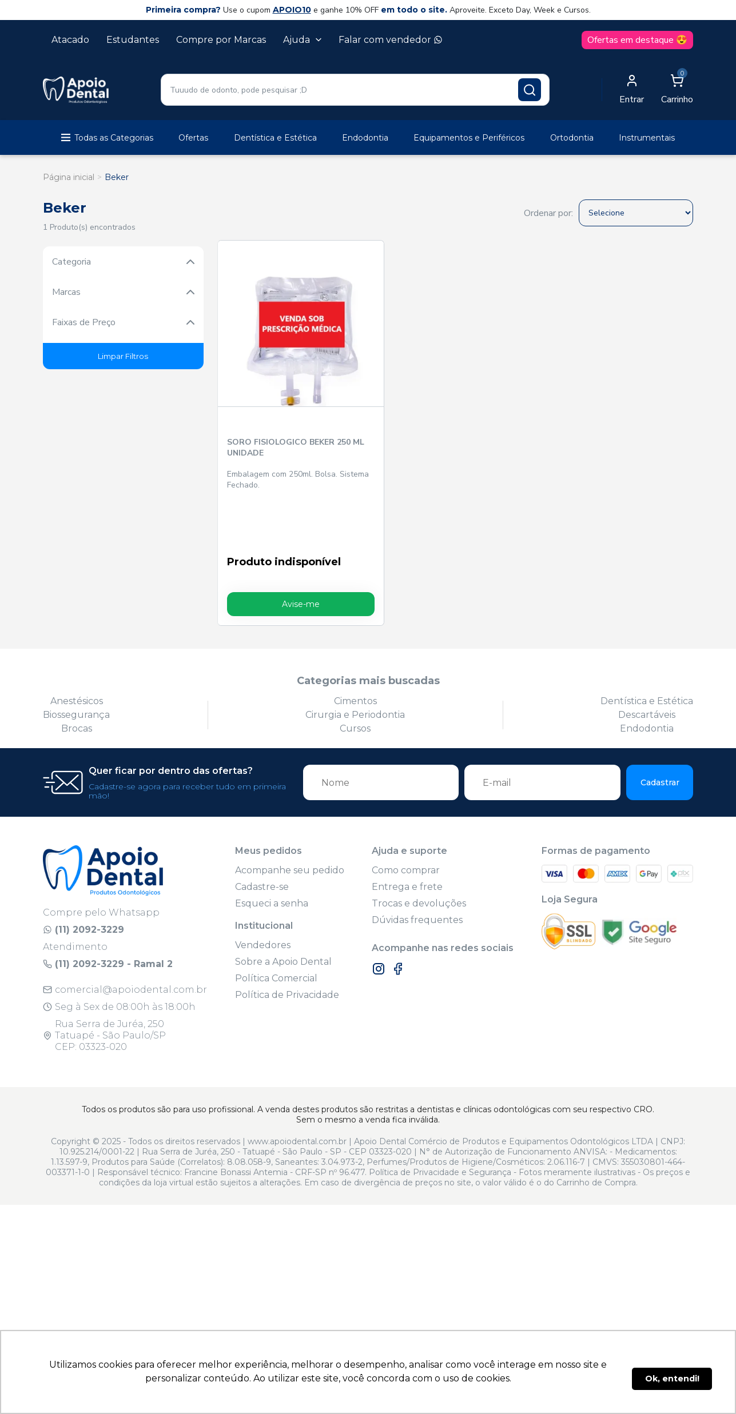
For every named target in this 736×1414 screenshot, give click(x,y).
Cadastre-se (262, 836)
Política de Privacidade (287, 944)
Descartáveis (646, 664)
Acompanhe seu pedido (289, 819)
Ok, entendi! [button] (672, 1378)
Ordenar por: (548, 213)
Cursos (355, 678)
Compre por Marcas (221, 39)
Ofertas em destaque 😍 (637, 40)
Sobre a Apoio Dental (283, 911)
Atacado (70, 39)
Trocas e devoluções (419, 853)
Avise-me (276, 554)
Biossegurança (76, 664)
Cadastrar (659, 732)
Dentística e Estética (275, 138)
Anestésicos (76, 650)
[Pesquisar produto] (529, 89)
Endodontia (365, 138)
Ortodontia (572, 138)
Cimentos (355, 650)
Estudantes (132, 39)
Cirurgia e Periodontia (355, 664)
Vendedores (263, 894)
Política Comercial (276, 927)
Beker (117, 177)
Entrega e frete (407, 836)
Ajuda (302, 39)
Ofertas (193, 138)
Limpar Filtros (123, 356)
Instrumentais (647, 138)
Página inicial (68, 177)
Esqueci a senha (271, 853)
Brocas (76, 678)
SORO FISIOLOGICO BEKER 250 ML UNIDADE (274, 397)
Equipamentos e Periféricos (468, 138)
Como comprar (406, 819)
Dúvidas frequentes (417, 869)
